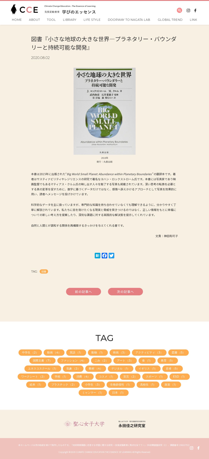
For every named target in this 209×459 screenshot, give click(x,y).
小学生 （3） (93, 384)
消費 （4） (83, 376)
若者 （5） (172, 368)
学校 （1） (61, 376)
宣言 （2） (130, 376)
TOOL (51, 19)
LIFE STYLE (92, 19)
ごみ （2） (101, 360)
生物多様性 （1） (120, 384)
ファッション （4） (73, 360)
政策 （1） (171, 384)
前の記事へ (83, 291)
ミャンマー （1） (92, 392)
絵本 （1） (36, 384)
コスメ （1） (107, 376)
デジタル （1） (120, 368)
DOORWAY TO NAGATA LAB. (129, 19)
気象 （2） (73, 368)
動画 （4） (54, 352)
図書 (43, 271)
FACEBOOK (195, 10)
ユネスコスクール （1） (43, 368)
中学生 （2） (30, 352)
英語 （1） (76, 352)
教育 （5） (167, 360)
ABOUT (34, 19)
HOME (17, 19)
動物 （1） (97, 352)
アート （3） (125, 360)
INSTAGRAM (188, 10)
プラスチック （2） (63, 384)
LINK (193, 19)
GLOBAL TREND (170, 19)
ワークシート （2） (33, 376)
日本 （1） (118, 392)
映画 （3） (120, 352)
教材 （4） (96, 368)
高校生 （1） (148, 384)
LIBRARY (70, 19)
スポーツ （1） (155, 376)
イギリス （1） (148, 368)
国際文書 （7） (42, 360)
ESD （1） (179, 376)
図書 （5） (178, 352)
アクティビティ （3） (149, 352)
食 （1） (147, 360)
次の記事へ (125, 291)
